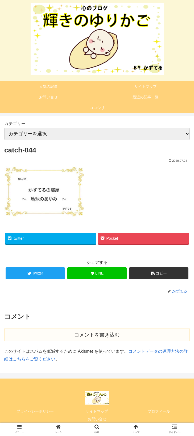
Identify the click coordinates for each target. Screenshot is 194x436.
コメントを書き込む (97, 335)
